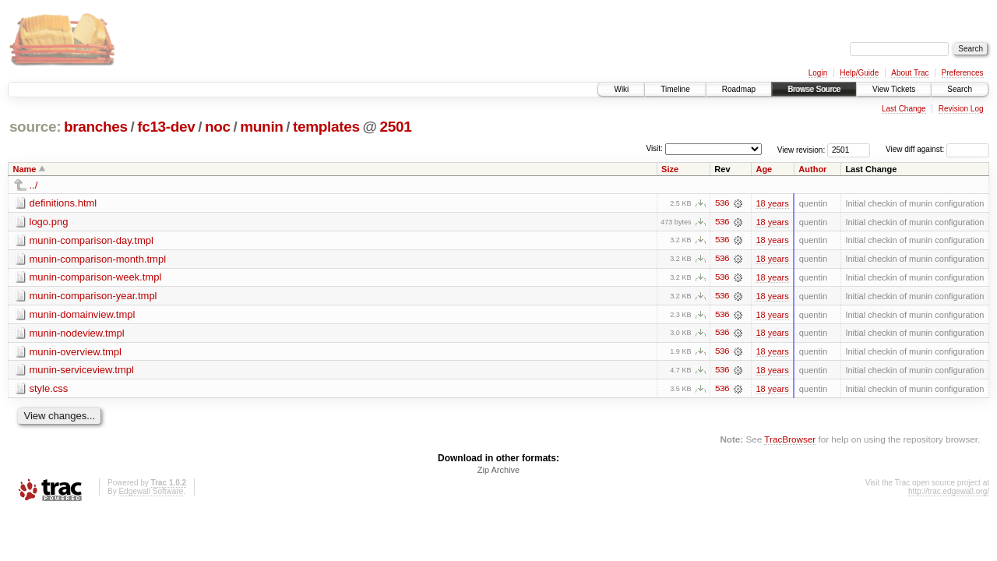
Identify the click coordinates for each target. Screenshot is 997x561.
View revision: (801, 149)
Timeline (675, 89)
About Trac (909, 73)
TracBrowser (790, 441)
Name (25, 169)
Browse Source (813, 89)
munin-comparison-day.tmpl (91, 240)
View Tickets (893, 89)
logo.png (49, 222)
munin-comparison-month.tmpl (98, 259)
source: (35, 126)
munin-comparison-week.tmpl (96, 278)
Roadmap (739, 89)
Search (959, 89)
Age (764, 169)
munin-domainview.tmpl (83, 315)
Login (818, 73)
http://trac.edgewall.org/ (948, 493)
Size (669, 169)
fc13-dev (166, 126)
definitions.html (63, 203)
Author (812, 169)
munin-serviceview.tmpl (82, 371)
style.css (49, 390)
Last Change (904, 108)
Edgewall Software (150, 493)
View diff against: (937, 149)
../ (34, 185)
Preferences (963, 73)
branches (96, 126)
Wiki (621, 89)
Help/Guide (859, 73)
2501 (395, 126)
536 (722, 203)
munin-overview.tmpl (76, 352)
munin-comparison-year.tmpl (93, 296)
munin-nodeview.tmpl (77, 334)
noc (218, 126)
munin (261, 126)
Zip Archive (498, 472)
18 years (772, 203)
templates (326, 126)
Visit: (654, 148)
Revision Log (961, 108)
